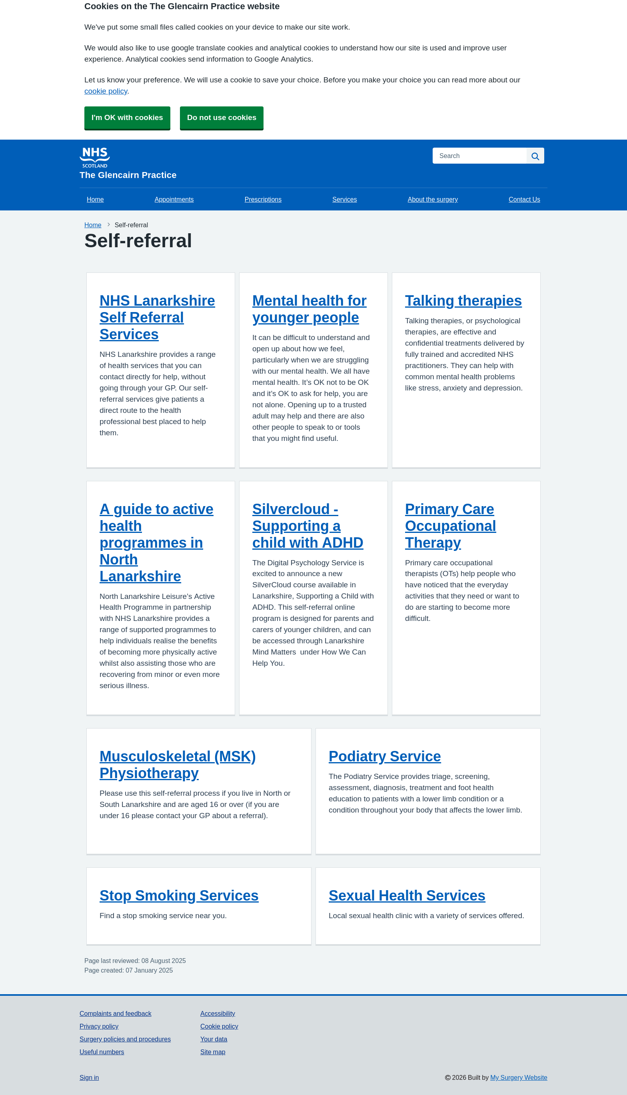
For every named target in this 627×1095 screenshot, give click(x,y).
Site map (213, 1052)
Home (95, 199)
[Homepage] (251, 164)
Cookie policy (219, 1026)
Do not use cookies (221, 117)
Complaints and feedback (116, 1013)
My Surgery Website (518, 1077)
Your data (213, 1039)
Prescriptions (263, 199)
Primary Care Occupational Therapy (450, 526)
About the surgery (433, 199)
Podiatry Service (385, 756)
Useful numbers (102, 1052)
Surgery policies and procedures (125, 1039)
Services (344, 199)
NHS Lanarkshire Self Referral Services (157, 317)
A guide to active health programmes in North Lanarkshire (157, 542)
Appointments (174, 199)
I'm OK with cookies (127, 117)
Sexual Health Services (407, 895)
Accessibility (217, 1013)
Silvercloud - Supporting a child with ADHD (307, 526)
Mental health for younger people (309, 308)
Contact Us (524, 199)
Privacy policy (99, 1026)
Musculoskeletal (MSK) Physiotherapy (178, 764)
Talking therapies (463, 300)
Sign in (89, 1077)
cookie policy (105, 91)
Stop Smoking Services (179, 895)
